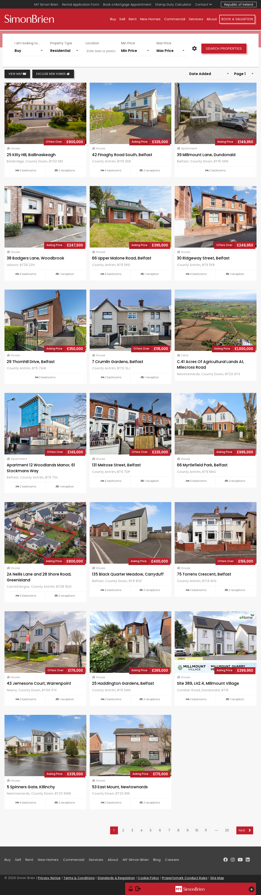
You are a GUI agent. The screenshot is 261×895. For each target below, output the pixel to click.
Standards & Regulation (116, 878)
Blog (157, 859)
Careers (172, 859)
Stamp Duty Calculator (173, 4)
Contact (203, 4)
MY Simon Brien (46, 4)
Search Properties (222, 47)
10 (196, 830)
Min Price (128, 42)
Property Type (62, 42)
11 (206, 830)
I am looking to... (29, 42)
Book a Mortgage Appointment (127, 4)
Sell (123, 19)
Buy (114, 19)
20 (227, 830)
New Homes (151, 19)
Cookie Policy (148, 878)
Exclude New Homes (53, 74)
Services (197, 19)
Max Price (162, 42)
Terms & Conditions (78, 878)
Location (92, 42)
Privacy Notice (49, 878)
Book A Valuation (238, 20)
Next (245, 830)
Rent (134, 19)
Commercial (176, 19)
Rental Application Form (80, 4)
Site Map (217, 878)
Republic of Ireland (238, 4)
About (213, 19)
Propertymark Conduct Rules (184, 878)
